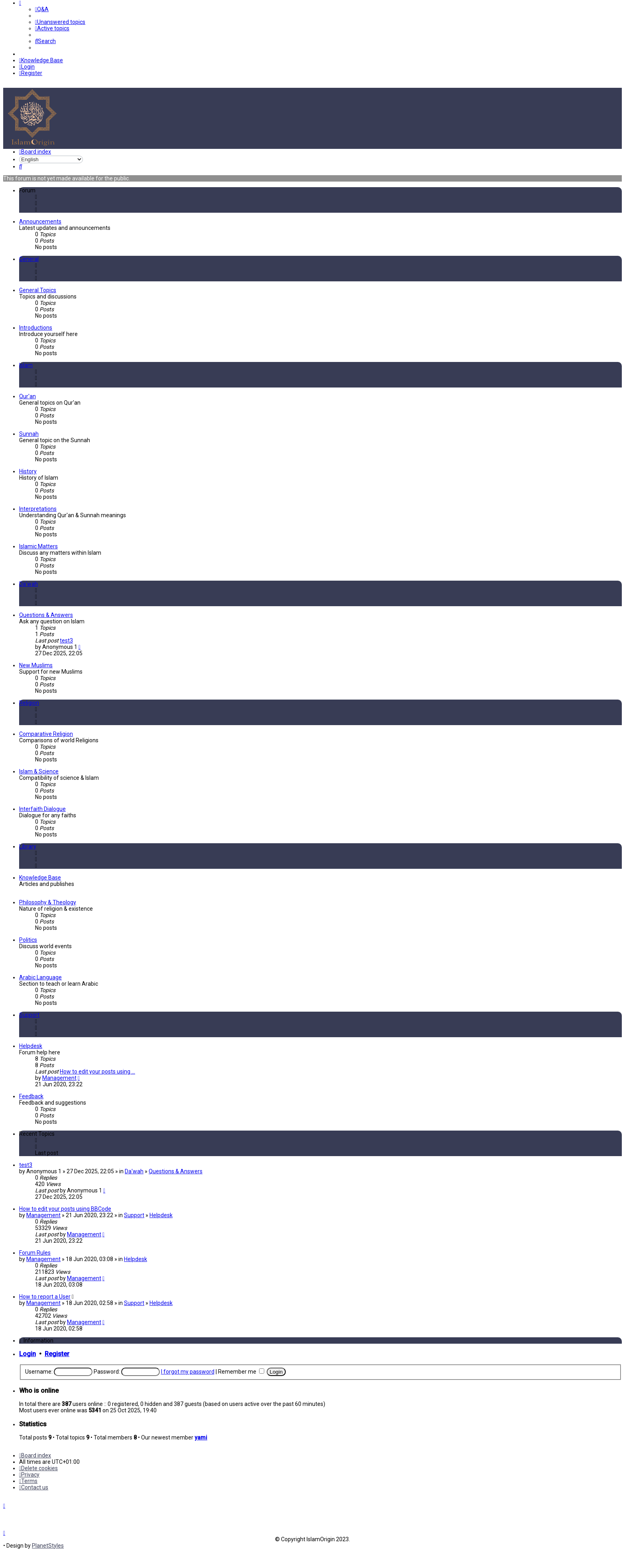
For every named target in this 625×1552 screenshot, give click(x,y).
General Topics (37, 290)
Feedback (31, 1096)
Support (29, 1015)
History (28, 471)
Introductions (35, 327)
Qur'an (27, 396)
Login (27, 1354)
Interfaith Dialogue (42, 809)
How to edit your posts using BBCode (65, 1209)
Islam (26, 365)
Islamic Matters (38, 546)
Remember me (241, 1371)
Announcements (40, 221)
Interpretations (38, 509)
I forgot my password (187, 1371)
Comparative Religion (46, 734)
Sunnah (29, 434)
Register (57, 1354)
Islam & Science (39, 771)
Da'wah (28, 584)
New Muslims (36, 665)
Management (59, 1078)
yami (201, 1437)
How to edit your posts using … (97, 1071)
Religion (29, 703)
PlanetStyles (48, 1545)
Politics (28, 940)
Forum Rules (35, 1253)
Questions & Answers (46, 615)
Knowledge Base (40, 877)
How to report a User (45, 1296)
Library (27, 846)
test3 (66, 640)
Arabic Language (40, 977)
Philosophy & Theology (47, 902)
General (29, 259)
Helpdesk (30, 1046)
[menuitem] (42, 9)
